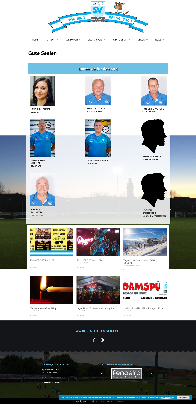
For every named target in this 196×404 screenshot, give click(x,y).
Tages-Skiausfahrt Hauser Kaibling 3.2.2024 (140, 262)
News (159, 39)
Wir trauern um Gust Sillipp (43, 308)
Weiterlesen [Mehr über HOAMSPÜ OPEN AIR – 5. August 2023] (127, 315)
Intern (120, 401)
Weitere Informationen (166, 397)
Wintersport (121, 39)
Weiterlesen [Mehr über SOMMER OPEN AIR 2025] (33, 267)
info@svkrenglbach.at (51, 377)
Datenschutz (111, 401)
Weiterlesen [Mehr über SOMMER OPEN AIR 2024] (80, 267)
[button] (102, 373)
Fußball (52, 39)
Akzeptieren (183, 398)
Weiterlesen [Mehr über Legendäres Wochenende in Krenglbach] (80, 315)
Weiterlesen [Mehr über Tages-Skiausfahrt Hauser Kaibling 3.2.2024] (127, 270)
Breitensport (96, 39)
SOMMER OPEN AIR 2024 (89, 260)
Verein (143, 39)
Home (35, 39)
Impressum (99, 401)
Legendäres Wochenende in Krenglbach (96, 308)
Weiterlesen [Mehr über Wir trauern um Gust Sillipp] (33, 315)
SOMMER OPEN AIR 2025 (43, 260)
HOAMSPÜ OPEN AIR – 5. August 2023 (143, 308)
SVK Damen (73, 39)
